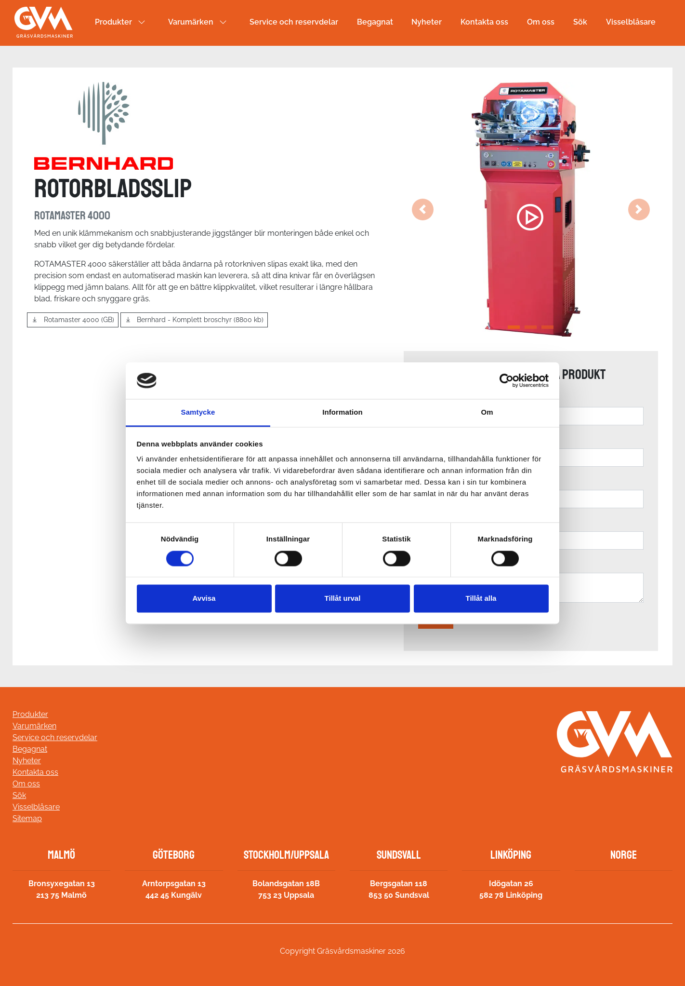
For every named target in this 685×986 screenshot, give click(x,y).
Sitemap (27, 818)
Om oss (540, 22)
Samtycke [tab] (198, 412)
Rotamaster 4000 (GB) (72, 320)
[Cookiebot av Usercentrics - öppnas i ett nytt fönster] (506, 380)
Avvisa (204, 598)
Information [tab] (342, 412)
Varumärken (190, 22)
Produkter (113, 22)
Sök (580, 22)
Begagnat (375, 22)
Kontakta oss (484, 22)
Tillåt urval (343, 598)
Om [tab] (487, 412)
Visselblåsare (631, 22)
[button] (423, 209)
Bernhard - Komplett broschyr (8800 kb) (194, 320)
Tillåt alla (481, 598)
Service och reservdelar (294, 22)
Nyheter (426, 22)
